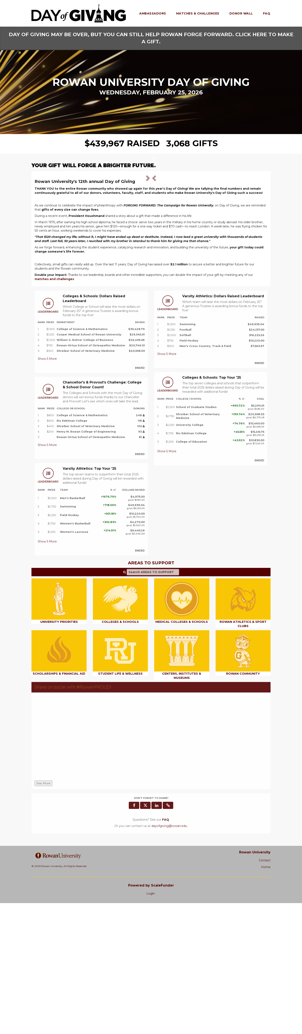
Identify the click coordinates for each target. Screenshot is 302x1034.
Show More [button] (47, 490)
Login (150, 1024)
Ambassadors (152, 13)
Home (266, 998)
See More (43, 914)
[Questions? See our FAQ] (165, 951)
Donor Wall (241, 13)
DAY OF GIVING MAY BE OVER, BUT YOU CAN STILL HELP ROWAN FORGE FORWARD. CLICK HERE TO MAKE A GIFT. (151, 38)
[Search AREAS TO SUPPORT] (153, 703)
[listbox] (151, 240)
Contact (265, 991)
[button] (52, 239)
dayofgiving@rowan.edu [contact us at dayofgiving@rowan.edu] (169, 957)
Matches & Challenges (197, 13)
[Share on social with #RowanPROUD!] (151, 868)
